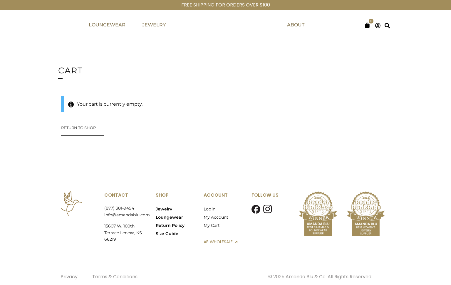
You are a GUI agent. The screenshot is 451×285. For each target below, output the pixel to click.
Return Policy (170, 225)
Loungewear (169, 217)
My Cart (212, 225)
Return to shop (78, 127)
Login (209, 209)
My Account (216, 217)
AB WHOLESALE (220, 242)
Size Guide (167, 233)
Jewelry (164, 209)
